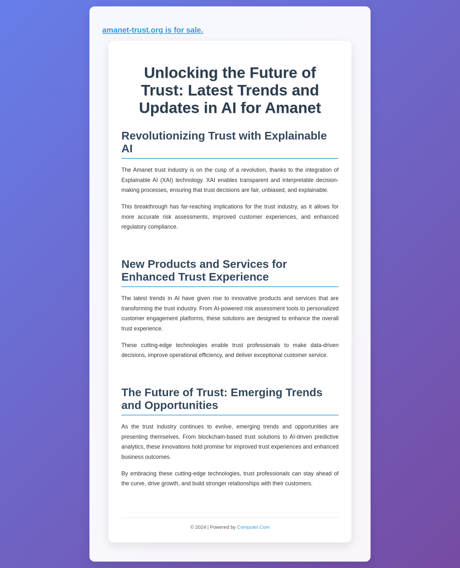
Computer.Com (253, 527)
